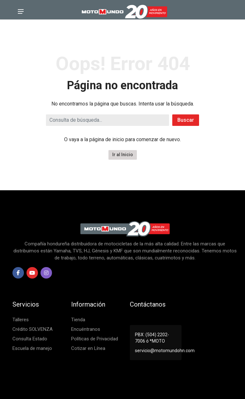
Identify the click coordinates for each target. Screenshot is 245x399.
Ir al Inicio (122, 154)
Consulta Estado (29, 339)
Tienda (78, 320)
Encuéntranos (85, 329)
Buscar (185, 120)
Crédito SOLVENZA (32, 329)
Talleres (20, 320)
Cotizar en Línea (88, 348)
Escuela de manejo (32, 348)
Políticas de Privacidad (94, 339)
